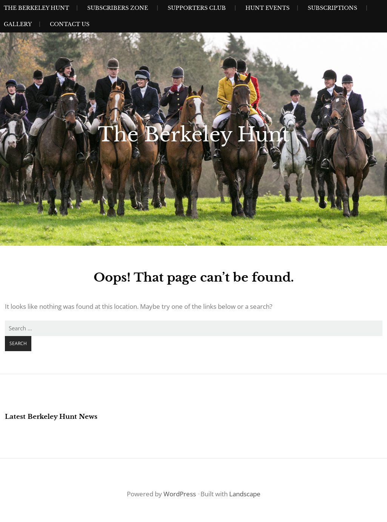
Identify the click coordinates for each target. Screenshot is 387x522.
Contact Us (69, 24)
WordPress (179, 493)
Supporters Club (197, 8)
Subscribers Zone (117, 8)
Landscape (245, 493)
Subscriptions (332, 8)
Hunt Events (267, 8)
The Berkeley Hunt (36, 8)
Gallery (18, 24)
